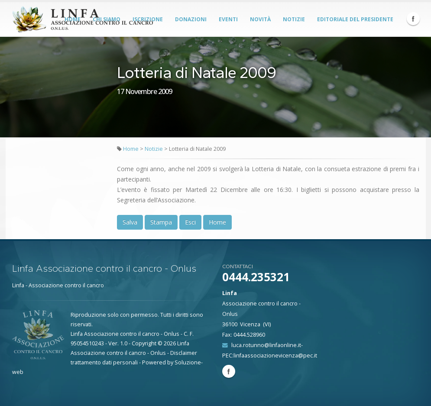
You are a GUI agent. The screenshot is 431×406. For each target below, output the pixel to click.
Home (131, 149)
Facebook (413, 18)
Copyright (144, 343)
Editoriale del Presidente (355, 19)
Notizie (294, 19)
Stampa (161, 222)
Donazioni (191, 19)
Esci (190, 222)
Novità (260, 19)
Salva (130, 222)
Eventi (228, 19)
